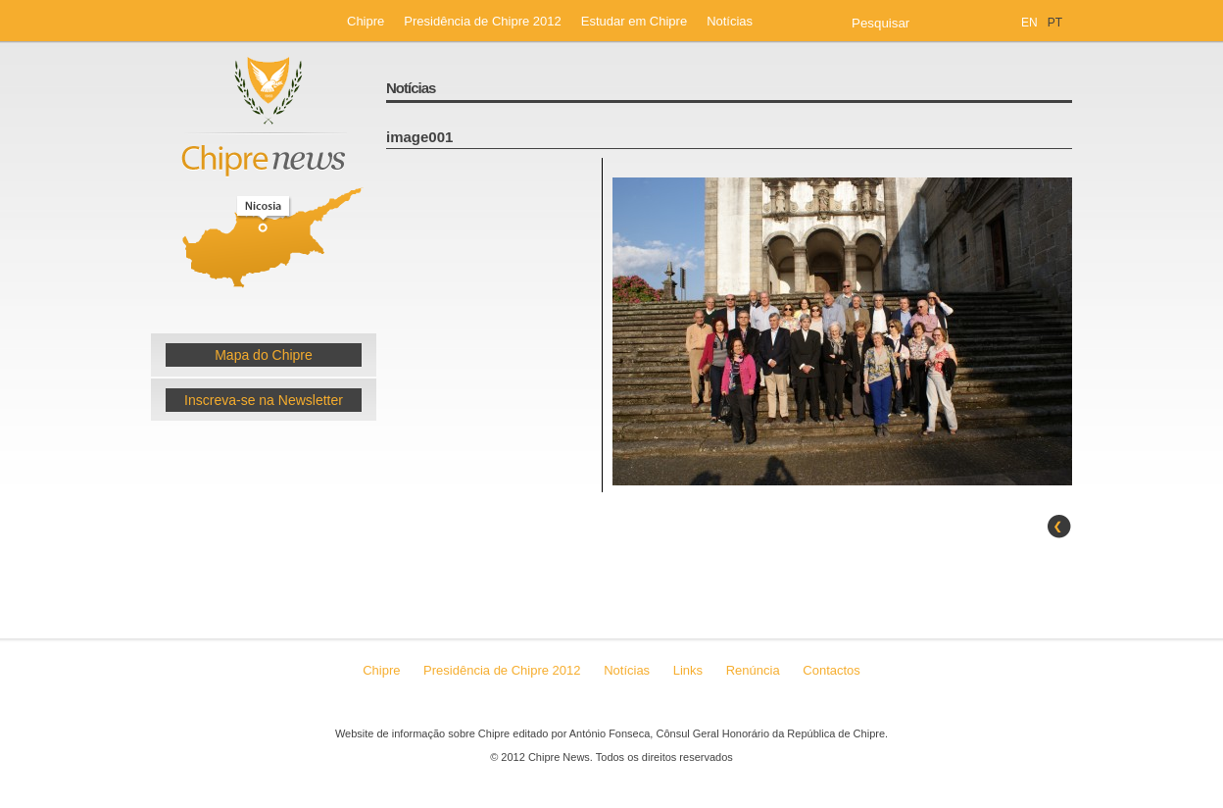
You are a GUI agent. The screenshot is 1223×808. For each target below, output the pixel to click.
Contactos (831, 670)
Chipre (365, 21)
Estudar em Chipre (634, 21)
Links (688, 670)
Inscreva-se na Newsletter (263, 400)
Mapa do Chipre (264, 355)
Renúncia (755, 670)
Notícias (730, 21)
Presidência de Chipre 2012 (482, 21)
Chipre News (264, 179)
